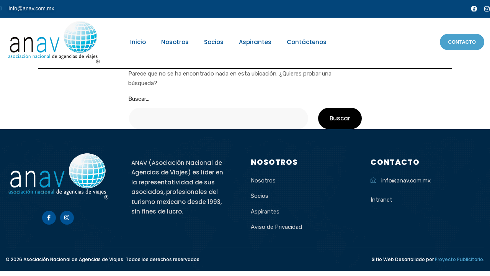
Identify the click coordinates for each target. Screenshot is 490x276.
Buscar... (138, 98)
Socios (214, 42)
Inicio (138, 42)
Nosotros (175, 42)
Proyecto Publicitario (459, 259)
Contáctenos (307, 42)
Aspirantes (255, 42)
